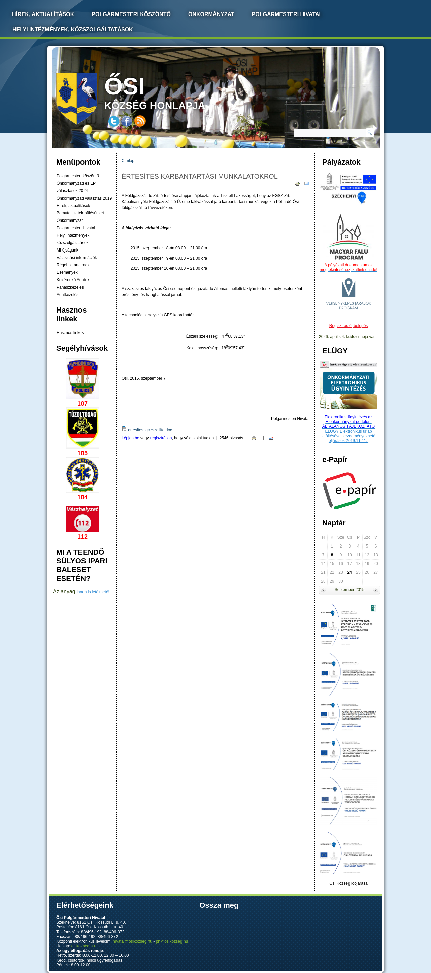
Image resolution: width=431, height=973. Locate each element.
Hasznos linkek (70, 332)
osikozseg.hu (83, 946)
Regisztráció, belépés (348, 325)
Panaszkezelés (70, 287)
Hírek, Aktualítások (43, 14)
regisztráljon (161, 438)
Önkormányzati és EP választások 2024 (76, 187)
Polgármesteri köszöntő (131, 14)
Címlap (128, 160)
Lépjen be (130, 438)
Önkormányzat (211, 14)
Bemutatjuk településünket (80, 213)
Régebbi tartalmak (73, 265)
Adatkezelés (67, 294)
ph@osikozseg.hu (172, 941)
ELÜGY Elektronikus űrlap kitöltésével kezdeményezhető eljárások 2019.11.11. (348, 436)
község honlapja (170, 92)
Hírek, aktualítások (73, 205)
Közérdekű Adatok (73, 279)
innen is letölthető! (93, 592)
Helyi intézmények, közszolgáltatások (72, 29)
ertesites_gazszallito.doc (150, 429)
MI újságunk (67, 250)
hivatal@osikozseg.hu (132, 941)
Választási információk (77, 257)
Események (67, 272)
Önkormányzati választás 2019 (84, 198)
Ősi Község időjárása (348, 883)
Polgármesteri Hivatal (287, 14)
